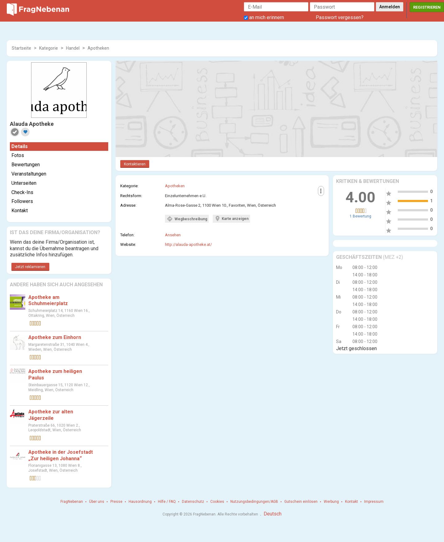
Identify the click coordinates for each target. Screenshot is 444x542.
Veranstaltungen (28, 174)
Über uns (96, 501)
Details (19, 146)
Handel (73, 48)
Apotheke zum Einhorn (54, 337)
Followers (22, 201)
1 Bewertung (360, 216)
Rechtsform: (131, 195)
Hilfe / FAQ (167, 501)
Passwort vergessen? (340, 17)
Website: (128, 244)
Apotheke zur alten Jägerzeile (50, 415)
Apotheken (98, 48)
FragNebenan (71, 501)
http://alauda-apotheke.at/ (188, 244)
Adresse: (128, 205)
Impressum (374, 501)
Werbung (331, 501)
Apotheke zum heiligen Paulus (55, 374)
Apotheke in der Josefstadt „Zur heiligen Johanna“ (60, 455)
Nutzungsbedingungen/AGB (254, 501)
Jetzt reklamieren (30, 267)
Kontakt (19, 210)
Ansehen (173, 235)
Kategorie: (129, 186)
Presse (116, 501)
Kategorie (48, 48)
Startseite (21, 48)
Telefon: (127, 235)
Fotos (17, 155)
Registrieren (427, 7)
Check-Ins (22, 192)
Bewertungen (25, 165)
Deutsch (273, 514)
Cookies (217, 501)
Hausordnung (140, 501)
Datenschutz (193, 501)
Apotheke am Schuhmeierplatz (48, 300)
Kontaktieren (135, 164)
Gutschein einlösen (301, 501)
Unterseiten (23, 183)
